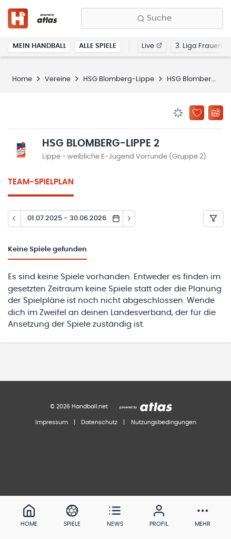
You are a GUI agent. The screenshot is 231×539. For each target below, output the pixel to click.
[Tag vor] (129, 218)
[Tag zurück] (14, 218)
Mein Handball (39, 46)
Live (152, 46)
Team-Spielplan (41, 182)
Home (22, 79)
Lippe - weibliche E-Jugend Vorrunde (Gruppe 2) (124, 156)
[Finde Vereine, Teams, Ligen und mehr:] (152, 18)
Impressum (51, 422)
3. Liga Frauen (198, 46)
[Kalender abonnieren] (215, 112)
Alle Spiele (97, 46)
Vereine (58, 79)
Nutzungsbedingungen (163, 422)
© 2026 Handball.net (79, 406)
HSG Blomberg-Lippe (118, 79)
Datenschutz (99, 422)
